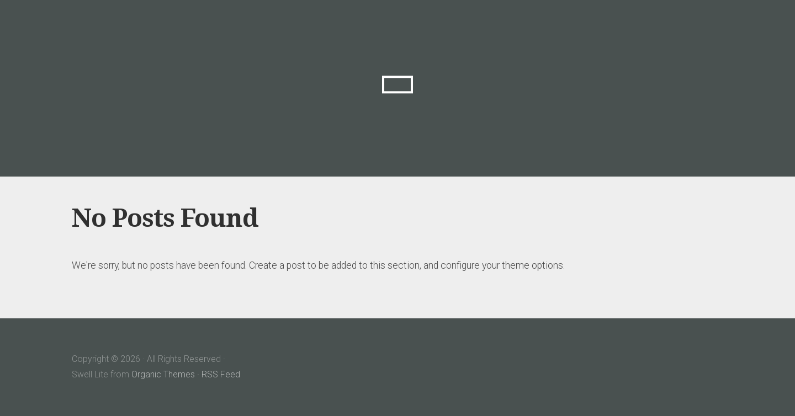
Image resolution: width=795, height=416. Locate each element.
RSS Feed (221, 374)
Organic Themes (163, 374)
